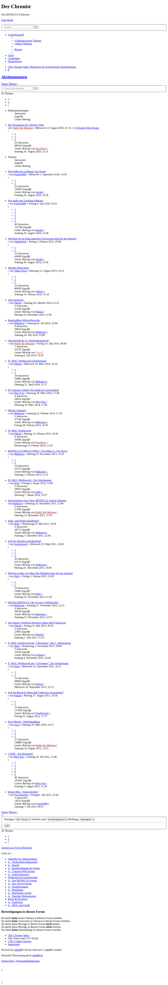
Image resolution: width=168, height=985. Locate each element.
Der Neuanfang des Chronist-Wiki (26, 125)
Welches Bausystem (18, 267)
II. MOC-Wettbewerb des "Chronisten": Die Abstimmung (38, 663)
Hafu (16, 483)
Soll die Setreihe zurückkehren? (24, 541)
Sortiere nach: (50, 819)
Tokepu (39, 291)
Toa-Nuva (40, 148)
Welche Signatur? (17, 410)
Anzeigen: (17, 819)
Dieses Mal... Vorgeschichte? (23, 791)
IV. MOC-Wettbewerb (19, 430)
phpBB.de (37, 955)
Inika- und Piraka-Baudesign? (23, 520)
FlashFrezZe (42, 713)
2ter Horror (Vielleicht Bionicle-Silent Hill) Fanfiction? (37, 622)
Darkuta (39, 654)
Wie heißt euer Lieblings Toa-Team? (27, 171)
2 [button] (8, 102)
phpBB (18, 949)
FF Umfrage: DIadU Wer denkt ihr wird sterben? (33, 390)
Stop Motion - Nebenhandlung (24, 721)
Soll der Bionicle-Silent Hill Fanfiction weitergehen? (35, 692)
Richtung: (81, 819)
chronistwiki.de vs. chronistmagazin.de (28, 340)
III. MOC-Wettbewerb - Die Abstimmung (30, 480)
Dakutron (40, 614)
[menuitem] (27, 40)
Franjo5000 (20, 174)
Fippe (38, 352)
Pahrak (17, 303)
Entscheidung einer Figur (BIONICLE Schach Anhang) (37, 500)
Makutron (19, 323)
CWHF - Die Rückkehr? (20, 753)
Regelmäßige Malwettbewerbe (24, 320)
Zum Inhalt (7, 20)
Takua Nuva (20, 270)
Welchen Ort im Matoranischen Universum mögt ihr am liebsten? (42, 238)
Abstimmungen (14, 77)
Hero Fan (19, 393)
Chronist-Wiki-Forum (87, 128)
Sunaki (39, 192)
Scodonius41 (21, 544)
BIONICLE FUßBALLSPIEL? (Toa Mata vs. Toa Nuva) (37, 451)
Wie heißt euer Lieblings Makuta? (26, 200)
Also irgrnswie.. (16, 300)
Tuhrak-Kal (20, 241)
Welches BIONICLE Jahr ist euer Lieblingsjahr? (33, 602)
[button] (8, 105)
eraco (17, 724)
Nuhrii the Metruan (22, 128)
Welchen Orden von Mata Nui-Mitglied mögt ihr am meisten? (40, 573)
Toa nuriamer (21, 794)
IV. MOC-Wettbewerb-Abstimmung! (27, 361)
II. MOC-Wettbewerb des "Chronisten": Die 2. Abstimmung (39, 643)
